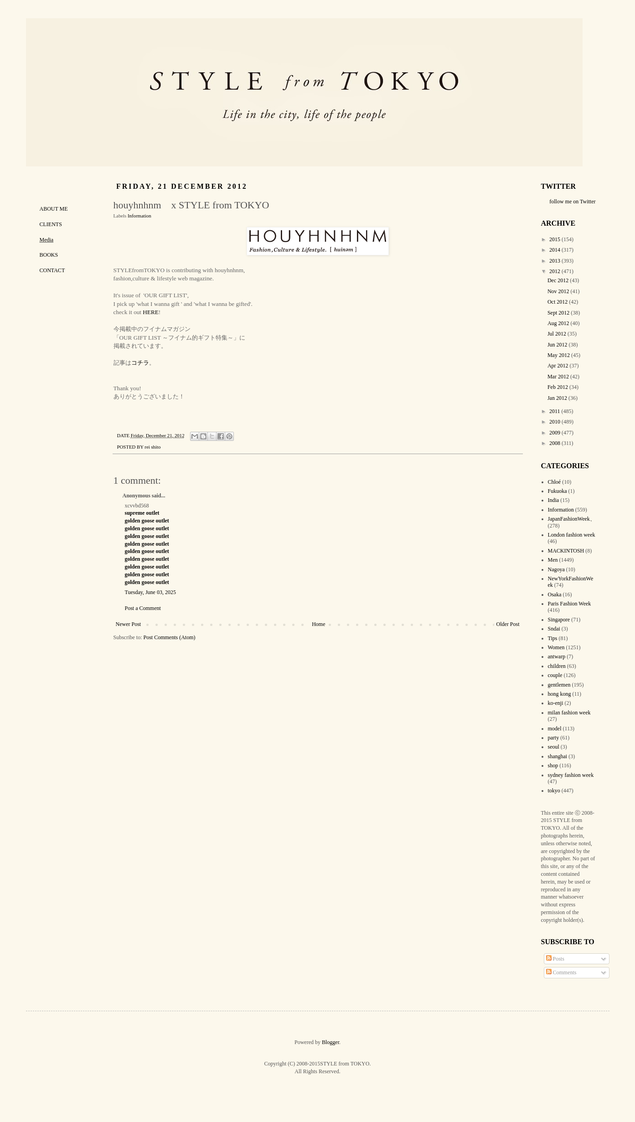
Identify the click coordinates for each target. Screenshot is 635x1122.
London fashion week (571, 535)
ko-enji (555, 703)
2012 (555, 271)
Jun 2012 (558, 344)
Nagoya (556, 569)
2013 (555, 261)
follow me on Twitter (572, 201)
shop (553, 765)
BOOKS (49, 255)
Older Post (508, 624)
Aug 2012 (559, 323)
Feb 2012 (558, 387)
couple (555, 675)
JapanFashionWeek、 (571, 519)
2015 (555, 239)
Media (47, 240)
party (553, 737)
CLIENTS (51, 224)
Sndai (554, 629)
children (557, 666)
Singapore (559, 619)
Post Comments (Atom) (170, 637)
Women (556, 647)
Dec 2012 (558, 280)
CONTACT (52, 270)
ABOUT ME (54, 209)
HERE (150, 312)
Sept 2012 (559, 313)
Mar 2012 (558, 376)
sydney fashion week (571, 775)
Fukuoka (557, 491)
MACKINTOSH (566, 551)
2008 (555, 443)
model (555, 728)
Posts (555, 959)
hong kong (559, 694)
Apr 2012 (558, 365)
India (553, 500)
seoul (553, 747)
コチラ (140, 362)
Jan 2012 (557, 398)
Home (318, 624)
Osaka (555, 594)
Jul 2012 (557, 334)
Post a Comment (143, 608)
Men (553, 560)
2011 (555, 411)
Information (139, 215)
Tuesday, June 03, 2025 (150, 592)
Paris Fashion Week (569, 603)
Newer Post (128, 624)
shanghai (558, 756)
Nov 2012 (559, 291)
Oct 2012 (558, 302)
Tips (553, 638)
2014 (555, 250)
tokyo (554, 790)
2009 (555, 432)
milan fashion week (569, 712)
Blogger (330, 1042)
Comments (561, 972)
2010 (555, 422)
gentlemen (559, 685)
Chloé (554, 482)
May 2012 (559, 355)
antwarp (557, 656)
